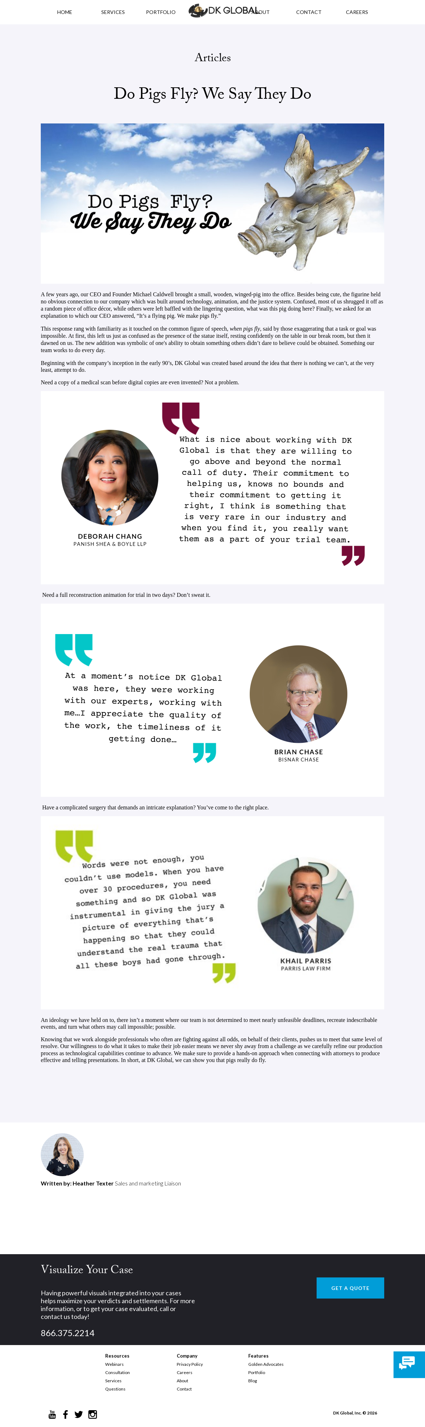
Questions (115, 1389)
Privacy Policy (190, 1364)
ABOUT (260, 12)
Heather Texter (93, 1183)
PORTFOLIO (161, 12)
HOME (64, 12)
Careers (184, 1372)
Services (113, 12)
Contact (184, 1389)
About (182, 1380)
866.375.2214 (67, 1333)
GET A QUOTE (350, 1288)
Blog (252, 1380)
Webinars (114, 1364)
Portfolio (256, 1372)
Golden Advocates (266, 1364)
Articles (213, 59)
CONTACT (309, 12)
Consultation (117, 1372)
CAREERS (357, 12)
